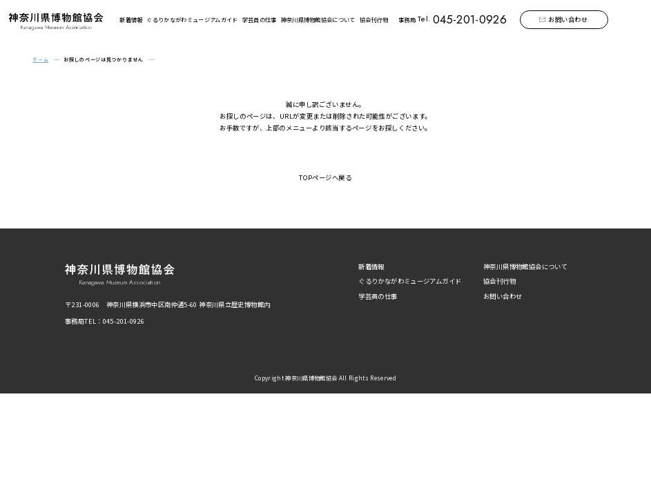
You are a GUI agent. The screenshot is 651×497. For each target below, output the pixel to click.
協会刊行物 (374, 19)
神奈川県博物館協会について (318, 19)
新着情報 (130, 19)
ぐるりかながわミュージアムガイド (191, 19)
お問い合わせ (568, 19)
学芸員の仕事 (259, 19)
